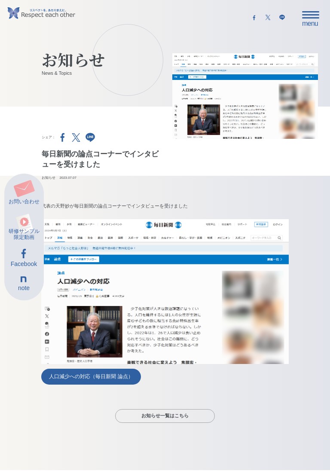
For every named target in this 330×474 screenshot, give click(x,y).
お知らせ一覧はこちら (165, 415)
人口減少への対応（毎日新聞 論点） (91, 376)
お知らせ (48, 178)
